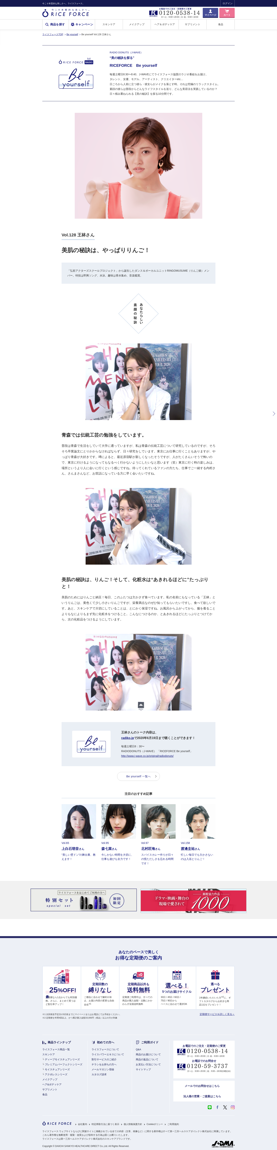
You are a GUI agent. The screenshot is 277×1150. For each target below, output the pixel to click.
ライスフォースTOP (52, 34)
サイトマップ (143, 1069)
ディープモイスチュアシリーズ (62, 1059)
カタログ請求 (99, 1074)
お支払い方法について (148, 1064)
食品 (220, 24)
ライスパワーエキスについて (108, 1054)
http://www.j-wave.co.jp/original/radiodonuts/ (147, 755)
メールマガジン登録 (103, 1069)
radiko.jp (127, 738)
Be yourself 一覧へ (138, 776)
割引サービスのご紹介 (104, 1059)
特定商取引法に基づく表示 (105, 1124)
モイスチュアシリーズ (57, 1069)
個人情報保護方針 (133, 1124)
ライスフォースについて (105, 1049)
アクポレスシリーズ (56, 1074)
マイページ (210, 15)
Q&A (138, 1049)
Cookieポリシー (155, 1124)
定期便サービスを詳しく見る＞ (217, 1014)
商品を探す (57, 24)
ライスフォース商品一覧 (56, 1049)
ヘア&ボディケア (52, 1084)
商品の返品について (147, 1059)
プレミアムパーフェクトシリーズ (63, 1064)
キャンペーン (84, 24)
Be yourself (72, 34)
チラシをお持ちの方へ (104, 1064)
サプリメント (192, 24)
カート (227, 15)
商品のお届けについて (148, 1054)
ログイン (228, 3)
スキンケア (109, 24)
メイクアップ (136, 24)
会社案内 (82, 1124)
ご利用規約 (173, 1124)
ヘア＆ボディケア (164, 24)
